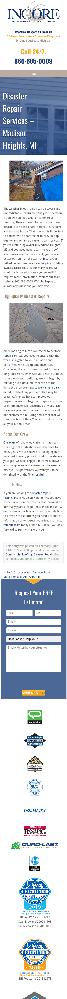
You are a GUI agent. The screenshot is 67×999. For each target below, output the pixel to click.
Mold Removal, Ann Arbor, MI (24, 576)
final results (35, 474)
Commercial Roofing (19, 554)
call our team (11, 525)
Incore (47, 258)
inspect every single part (43, 387)
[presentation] (34, 681)
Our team (9, 442)
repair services (12, 355)
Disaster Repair (43, 554)
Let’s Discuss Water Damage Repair (27, 572)
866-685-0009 (33, 60)
